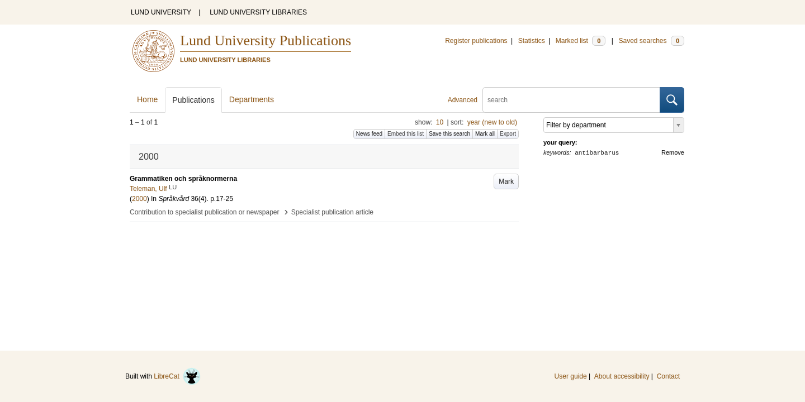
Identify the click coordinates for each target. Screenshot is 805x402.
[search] (571, 100)
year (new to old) (492, 122)
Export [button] (508, 134)
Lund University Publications (265, 40)
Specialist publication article (332, 212)
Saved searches (651, 41)
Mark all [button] (485, 134)
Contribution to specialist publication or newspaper (205, 212)
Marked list (580, 41)
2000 (139, 199)
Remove (672, 152)
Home (147, 99)
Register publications (476, 41)
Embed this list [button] (405, 134)
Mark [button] (506, 181)
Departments (251, 99)
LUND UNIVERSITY (161, 12)
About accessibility (622, 376)
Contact (668, 376)
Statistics (531, 41)
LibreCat (177, 376)
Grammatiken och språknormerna (183, 179)
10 (439, 122)
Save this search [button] (449, 134)
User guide (571, 376)
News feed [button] (369, 134)
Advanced (462, 100)
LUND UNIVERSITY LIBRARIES (258, 12)
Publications (193, 99)
